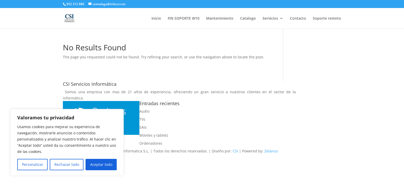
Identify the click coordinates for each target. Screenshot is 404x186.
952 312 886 (75, 4)
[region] (67, 142)
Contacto (298, 19)
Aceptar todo (101, 164)
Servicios (270, 19)
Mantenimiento (219, 19)
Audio (144, 111)
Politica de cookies (195, 104)
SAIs (143, 127)
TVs (142, 119)
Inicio (156, 19)
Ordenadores (150, 143)
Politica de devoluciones (200, 133)
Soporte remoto (327, 19)
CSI (235, 151)
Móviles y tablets (153, 135)
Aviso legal (189, 113)
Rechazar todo (66, 164)
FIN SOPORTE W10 (183, 19)
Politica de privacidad (198, 123)
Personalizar (32, 164)
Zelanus (271, 151)
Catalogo (248, 19)
